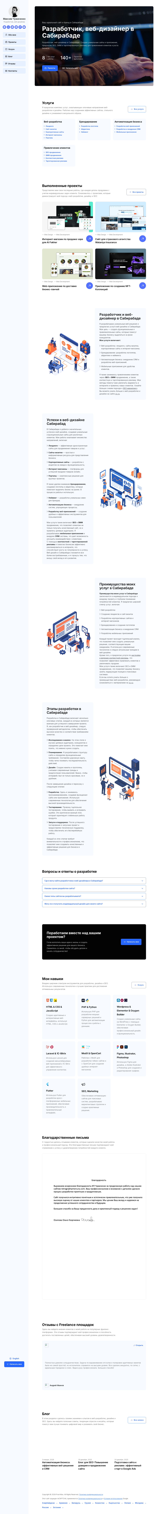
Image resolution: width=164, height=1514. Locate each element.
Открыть (138, 1345)
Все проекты (136, 192)
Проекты (50, 68)
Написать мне (14, 1364)
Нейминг (83, 132)
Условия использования (113, 1498)
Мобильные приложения (125, 132)
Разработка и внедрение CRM (127, 129)
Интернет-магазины (53, 135)
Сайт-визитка (50, 129)
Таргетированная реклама (55, 161)
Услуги (139, 985)
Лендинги (49, 126)
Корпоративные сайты (54, 132)
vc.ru (117, 394)
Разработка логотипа (88, 126)
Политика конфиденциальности (91, 1494)
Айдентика (84, 129)
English (14, 1358)
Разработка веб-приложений (127, 126)
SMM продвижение (52, 155)
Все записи (137, 1420)
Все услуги (137, 109)
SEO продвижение (52, 152)
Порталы (48, 138)
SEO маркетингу (130, 388)
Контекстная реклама (53, 158)
